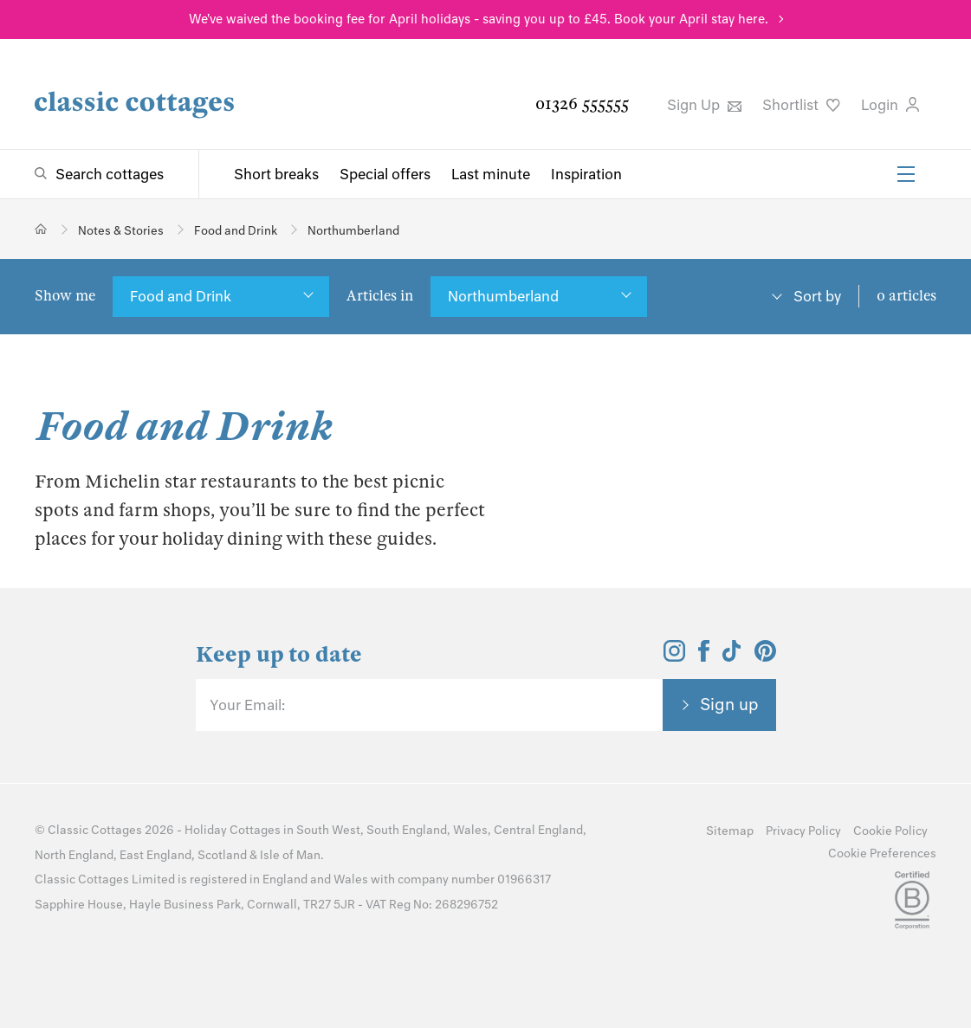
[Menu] (906, 174)
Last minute (490, 174)
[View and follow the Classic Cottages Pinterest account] (765, 656)
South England (406, 830)
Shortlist (801, 104)
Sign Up (704, 104)
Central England (538, 830)
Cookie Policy (890, 831)
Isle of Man (290, 855)
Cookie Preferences (882, 853)
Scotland (222, 855)
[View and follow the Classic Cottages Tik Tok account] (731, 656)
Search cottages (109, 174)
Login (890, 104)
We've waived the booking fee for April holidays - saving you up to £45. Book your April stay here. (478, 19)
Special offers (385, 174)
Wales (470, 830)
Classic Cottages (95, 830)
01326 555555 (582, 103)
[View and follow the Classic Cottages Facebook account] (703, 656)
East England (155, 855)
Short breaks (276, 174)
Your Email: (247, 705)
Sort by (817, 296)
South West (328, 830)
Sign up (729, 704)
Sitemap (730, 831)
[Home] (41, 229)
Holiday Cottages (232, 830)
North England (74, 855)
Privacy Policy (803, 831)
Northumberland (503, 296)
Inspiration (586, 174)
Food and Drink (180, 296)
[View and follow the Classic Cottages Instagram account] (674, 656)
